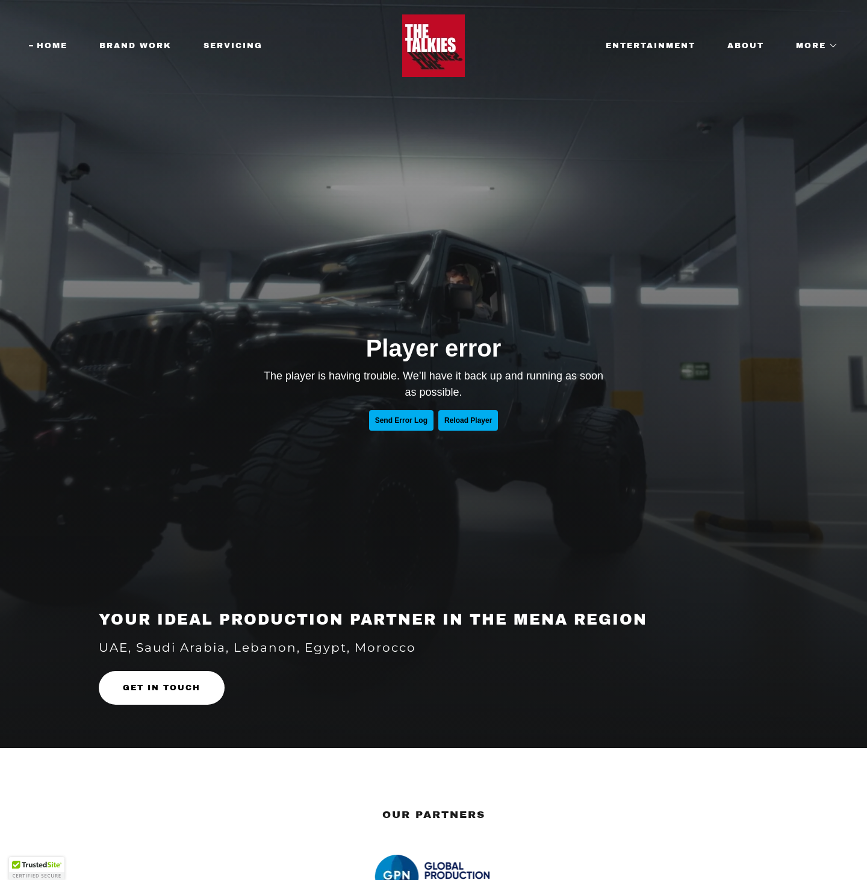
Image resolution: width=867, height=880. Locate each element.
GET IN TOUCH (161, 688)
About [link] (745, 46)
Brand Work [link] (135, 46)
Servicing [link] (233, 46)
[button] (813, 46)
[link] (433, 45)
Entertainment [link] (650, 46)
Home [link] (52, 46)
